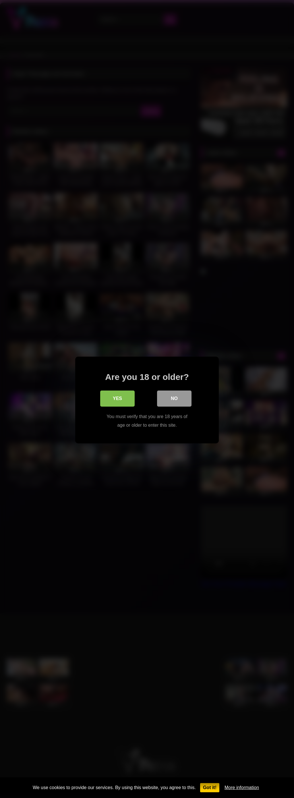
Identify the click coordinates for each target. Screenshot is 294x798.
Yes (117, 397)
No (174, 397)
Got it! (209, 787)
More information (242, 787)
